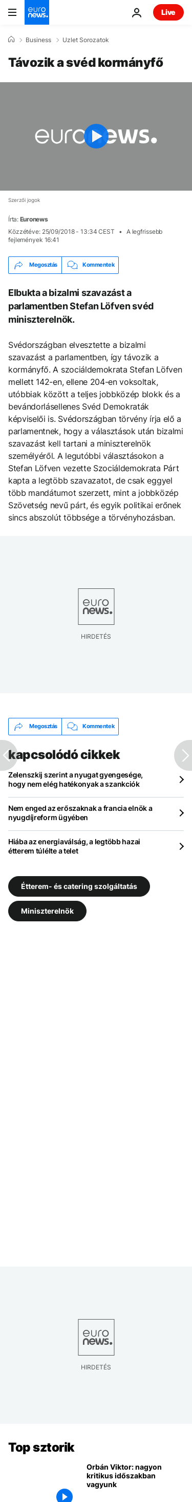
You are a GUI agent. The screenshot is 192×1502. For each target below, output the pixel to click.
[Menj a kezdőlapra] (37, 12)
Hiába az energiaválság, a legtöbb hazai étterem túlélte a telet (74, 846)
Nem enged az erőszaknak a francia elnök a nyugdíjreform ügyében (80, 813)
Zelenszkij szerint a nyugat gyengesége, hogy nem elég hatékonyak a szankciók (75, 779)
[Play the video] (96, 136)
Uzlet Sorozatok (85, 40)
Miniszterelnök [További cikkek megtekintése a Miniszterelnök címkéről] (47, 910)
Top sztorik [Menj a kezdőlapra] (41, 1447)
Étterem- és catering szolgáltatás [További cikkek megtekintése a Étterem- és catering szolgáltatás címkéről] (79, 886)
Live (168, 12)
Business (38, 40)
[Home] (11, 39)
